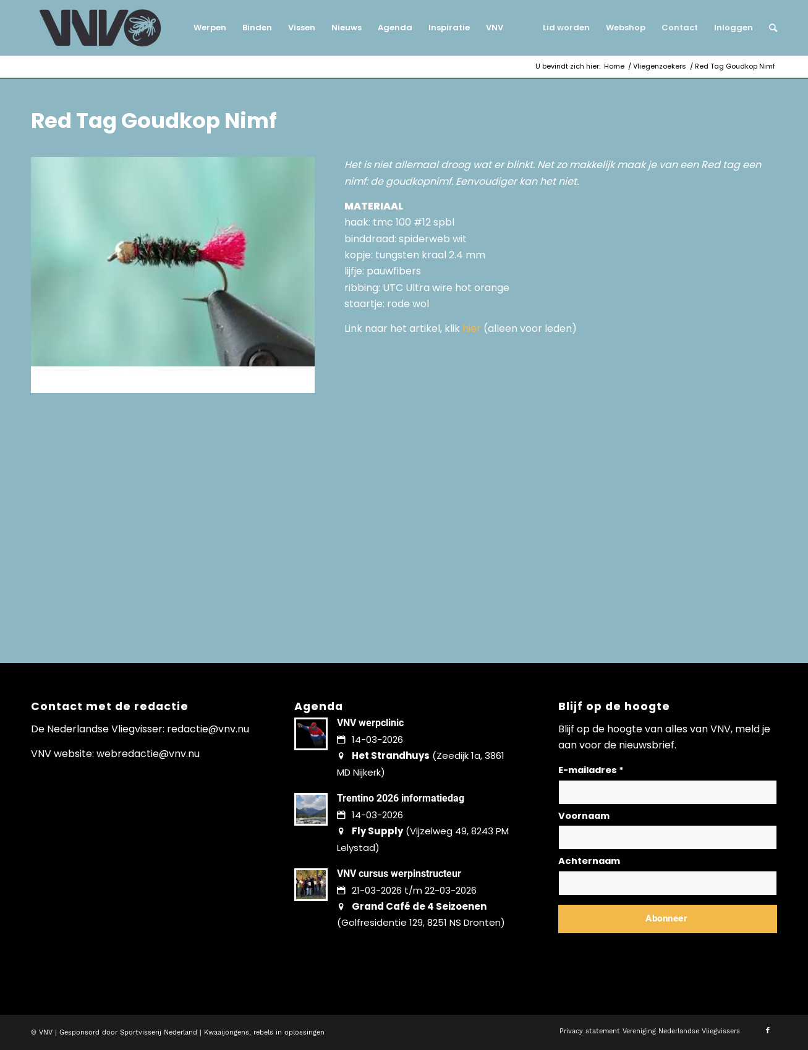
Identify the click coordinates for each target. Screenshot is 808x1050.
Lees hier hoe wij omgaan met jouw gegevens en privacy (649, 948)
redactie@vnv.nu (208, 729)
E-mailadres (591, 770)
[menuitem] (209, 28)
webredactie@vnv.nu (148, 754)
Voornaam (584, 816)
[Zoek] (769, 28)
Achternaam (589, 861)
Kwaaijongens (226, 1032)
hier (471, 328)
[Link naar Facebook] (768, 1031)
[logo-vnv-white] (100, 28)
